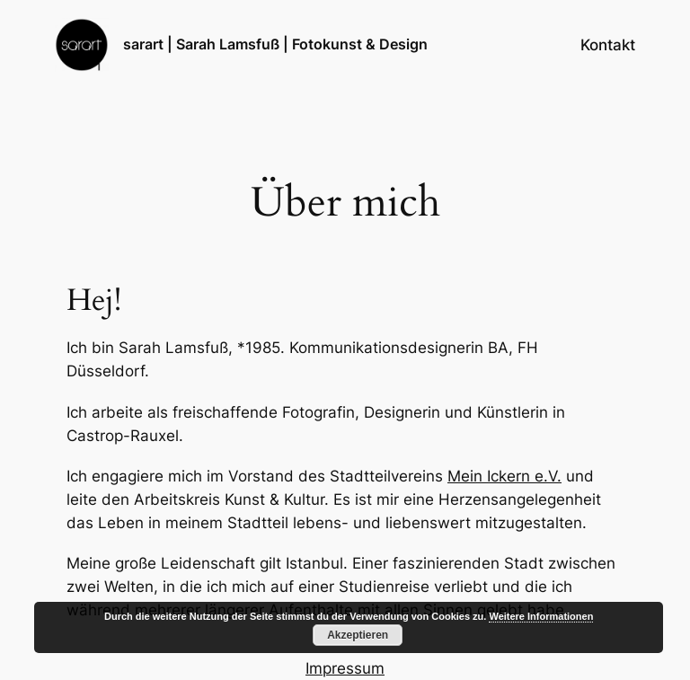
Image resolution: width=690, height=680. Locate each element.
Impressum (345, 668)
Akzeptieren (357, 635)
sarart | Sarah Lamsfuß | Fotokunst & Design (275, 44)
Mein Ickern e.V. (504, 476)
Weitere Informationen (541, 616)
